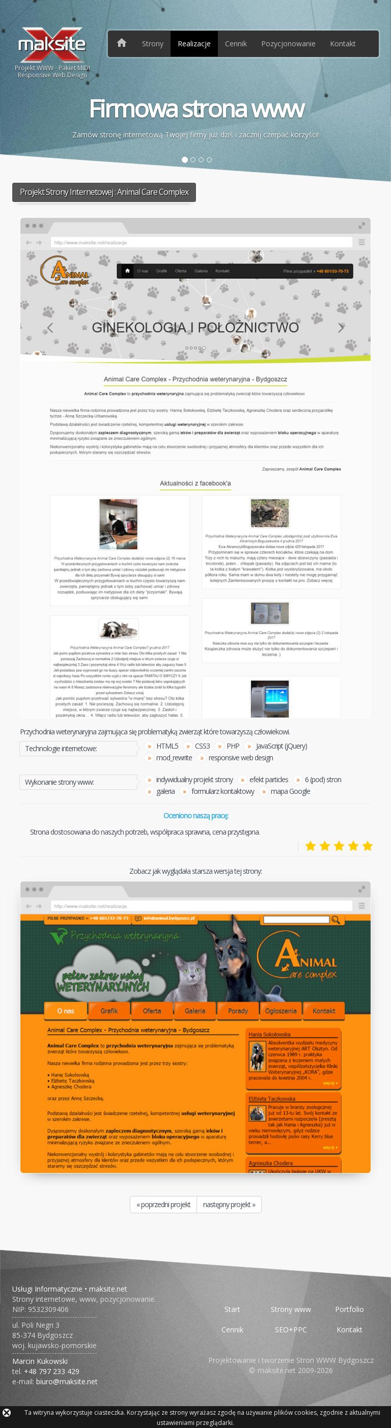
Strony (152, 43)
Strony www (291, 1309)
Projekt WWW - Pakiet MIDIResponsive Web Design (52, 52)
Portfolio (349, 1309)
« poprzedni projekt (163, 1204)
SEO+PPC (291, 1329)
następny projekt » (229, 1204)
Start (232, 1309)
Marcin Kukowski (40, 1361)
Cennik (236, 43)
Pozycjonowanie (288, 43)
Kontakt (343, 43)
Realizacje (194, 43)
